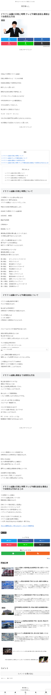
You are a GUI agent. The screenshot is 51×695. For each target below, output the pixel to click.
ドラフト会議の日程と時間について (12, 155)
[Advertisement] (25, 60)
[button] (47, 350)
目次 (23, 169)
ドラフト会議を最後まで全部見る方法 (13, 160)
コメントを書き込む (25, 677)
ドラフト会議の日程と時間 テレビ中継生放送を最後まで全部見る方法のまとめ (25, 163)
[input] (25, 349)
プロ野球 (4, 535)
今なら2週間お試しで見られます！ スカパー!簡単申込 (17, 528)
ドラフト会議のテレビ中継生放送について (14, 158)
